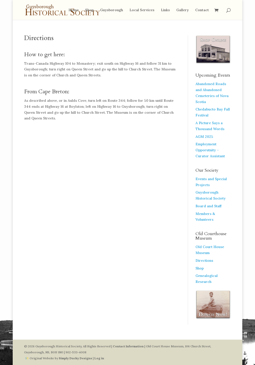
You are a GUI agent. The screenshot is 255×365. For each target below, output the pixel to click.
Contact (202, 10)
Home (73, 10)
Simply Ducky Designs (75, 358)
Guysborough (111, 10)
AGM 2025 (204, 136)
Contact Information (128, 346)
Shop (89, 10)
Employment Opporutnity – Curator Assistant (210, 150)
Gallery (182, 10)
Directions (204, 260)
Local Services (141, 10)
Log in (99, 358)
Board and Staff (208, 206)
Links (165, 10)
